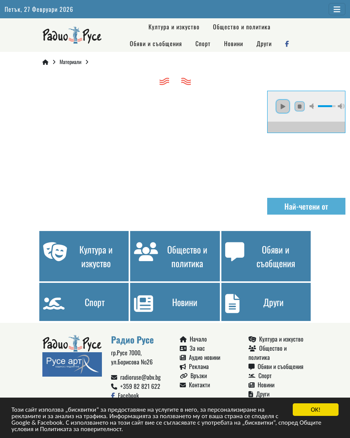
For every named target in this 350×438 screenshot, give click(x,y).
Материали (70, 62)
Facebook (125, 395)
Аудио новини (200, 357)
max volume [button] (341, 106)
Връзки (193, 375)
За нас (192, 348)
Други (264, 43)
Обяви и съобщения (156, 43)
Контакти (195, 384)
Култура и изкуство (174, 26)
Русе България (306, 161)
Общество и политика (242, 26)
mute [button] (313, 106)
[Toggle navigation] (337, 9)
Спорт (203, 43)
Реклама (194, 366)
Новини (233, 43)
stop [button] (299, 106)
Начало (193, 338)
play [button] (282, 106)
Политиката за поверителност (80, 429)
